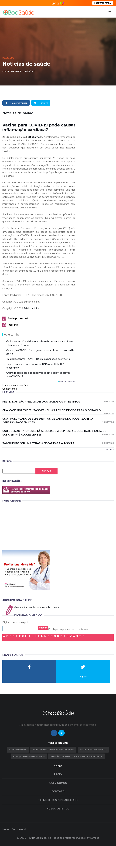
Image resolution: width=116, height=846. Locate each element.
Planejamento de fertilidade (28, 756)
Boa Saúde (8, 58)
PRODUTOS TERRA (102, 3)
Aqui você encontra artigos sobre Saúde (37, 607)
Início (58, 774)
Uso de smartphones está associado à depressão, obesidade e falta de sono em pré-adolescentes (58, 432)
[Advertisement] (26, 526)
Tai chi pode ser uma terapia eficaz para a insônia (58, 443)
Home (5, 829)
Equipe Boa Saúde (11, 71)
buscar (43, 627)
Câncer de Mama (17, 749)
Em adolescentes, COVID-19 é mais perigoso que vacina (38, 358)
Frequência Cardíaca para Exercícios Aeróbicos (76, 756)
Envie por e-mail (18, 318)
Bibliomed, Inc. (32, 308)
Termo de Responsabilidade (58, 800)
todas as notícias (66, 381)
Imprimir (13, 324)
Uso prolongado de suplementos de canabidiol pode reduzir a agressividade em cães (58, 420)
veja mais (109, 449)
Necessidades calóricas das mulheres (53, 749)
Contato (58, 791)
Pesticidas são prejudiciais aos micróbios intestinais (58, 401)
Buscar (46, 471)
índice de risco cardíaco (93, 749)
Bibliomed (35, 136)
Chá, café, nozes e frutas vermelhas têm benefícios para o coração (58, 410)
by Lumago (93, 837)
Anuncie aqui (18, 829)
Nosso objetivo (58, 808)
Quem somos (58, 782)
